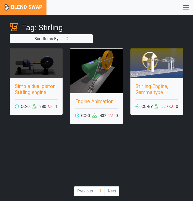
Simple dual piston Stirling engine (35, 89)
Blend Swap (23, 7)
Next (112, 191)
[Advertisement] (96, 157)
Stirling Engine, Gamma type (151, 89)
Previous (85, 191)
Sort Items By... (51, 38)
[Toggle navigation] (186, 7)
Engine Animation (94, 101)
